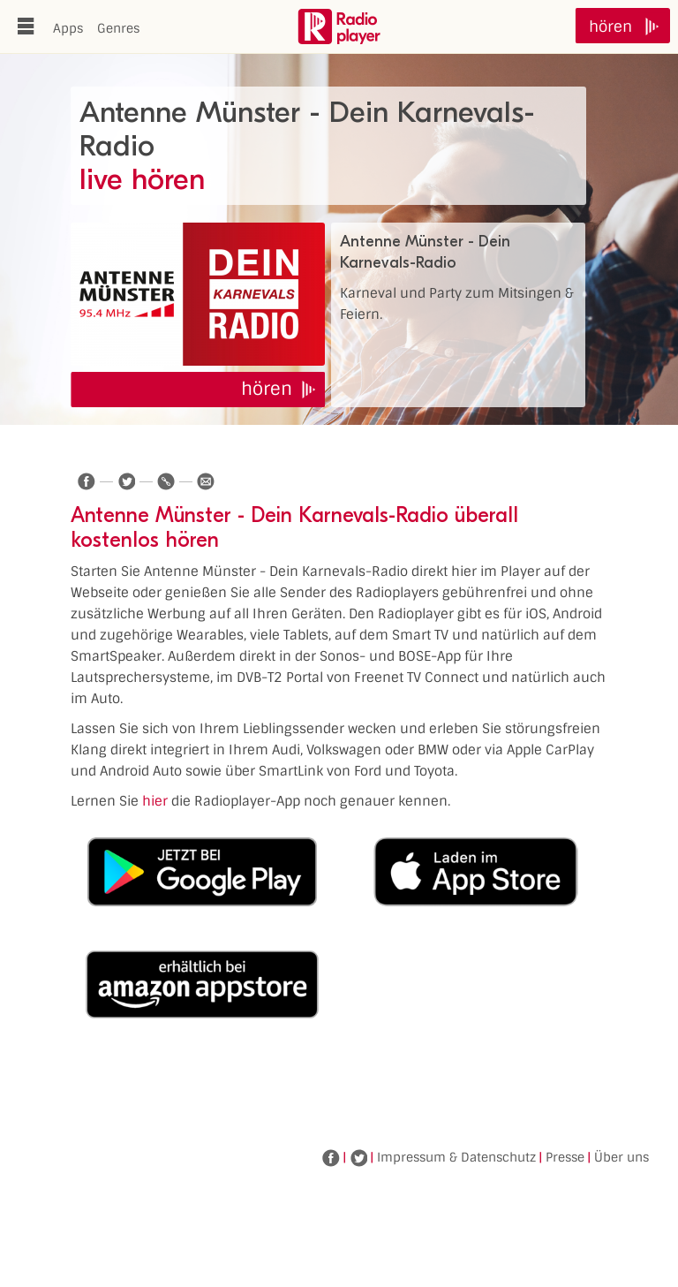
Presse (565, 1157)
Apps (68, 28)
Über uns (621, 1157)
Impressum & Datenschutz (456, 1157)
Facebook (331, 1158)
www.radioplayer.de (339, 26)
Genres (118, 28)
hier (155, 801)
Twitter (358, 1158)
